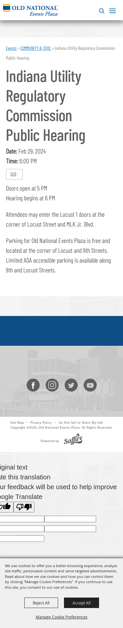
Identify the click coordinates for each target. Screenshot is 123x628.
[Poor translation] (23, 507)
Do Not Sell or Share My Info (81, 422)
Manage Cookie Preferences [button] (62, 616)
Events (11, 48)
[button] (100, 10)
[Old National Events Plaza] (30, 10)
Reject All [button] (41, 602)
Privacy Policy (40, 422)
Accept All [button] (81, 602)
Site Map (17, 422)
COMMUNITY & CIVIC (35, 48)
